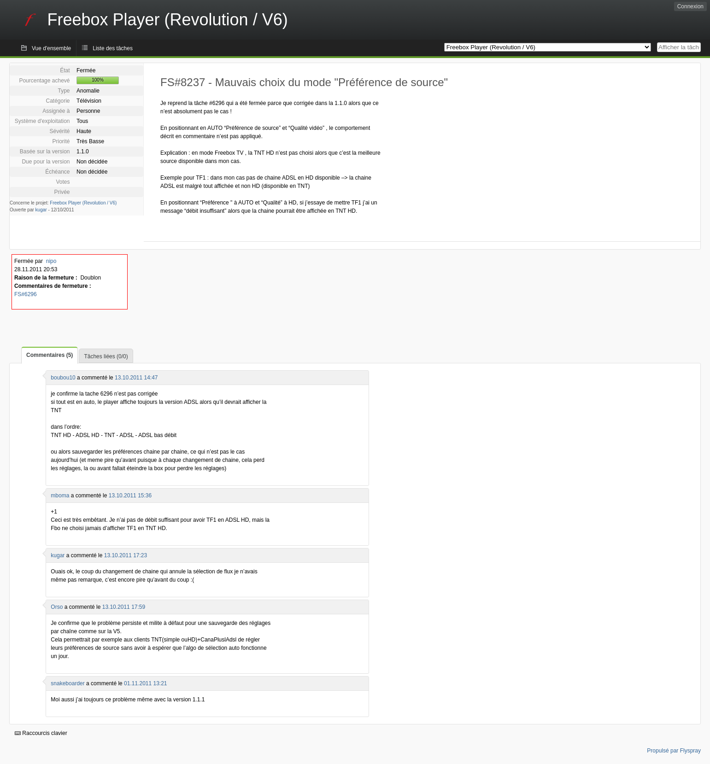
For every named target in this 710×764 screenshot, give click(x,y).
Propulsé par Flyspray (674, 750)
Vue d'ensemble (51, 48)
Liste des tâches (113, 48)
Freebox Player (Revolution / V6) (83, 202)
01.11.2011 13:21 (145, 683)
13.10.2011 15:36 (130, 495)
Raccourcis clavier (41, 733)
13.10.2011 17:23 (125, 555)
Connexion (690, 6)
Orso (57, 607)
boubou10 (63, 377)
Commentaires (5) (49, 355)
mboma (60, 495)
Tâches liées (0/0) (106, 356)
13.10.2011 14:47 (136, 377)
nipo (51, 261)
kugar (41, 209)
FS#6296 (25, 294)
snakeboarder (67, 683)
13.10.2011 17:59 (123, 607)
